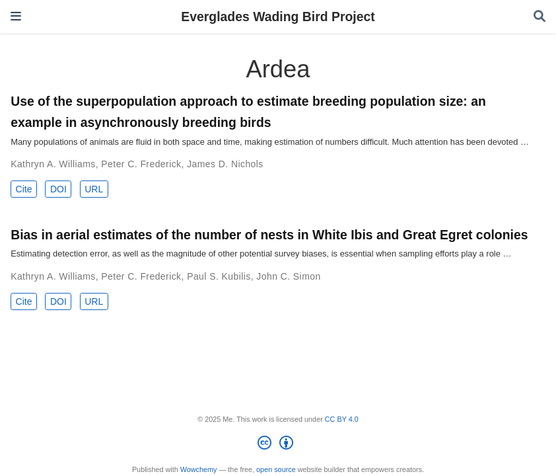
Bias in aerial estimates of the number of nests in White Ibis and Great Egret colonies (269, 234)
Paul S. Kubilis (219, 276)
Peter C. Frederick (141, 164)
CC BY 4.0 (342, 419)
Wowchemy (198, 469)
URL (94, 189)
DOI (58, 189)
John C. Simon (288, 276)
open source (276, 469)
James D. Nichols (225, 164)
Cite (24, 189)
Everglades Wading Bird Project (277, 16)
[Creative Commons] (278, 445)
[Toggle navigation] (16, 16)
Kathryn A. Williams (53, 164)
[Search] (539, 16)
